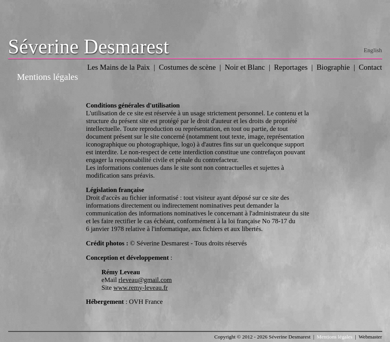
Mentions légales (334, 337)
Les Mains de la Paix (118, 67)
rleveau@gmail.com (145, 280)
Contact (370, 67)
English (373, 50)
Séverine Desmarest (88, 46)
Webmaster (370, 337)
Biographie (333, 67)
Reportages (290, 67)
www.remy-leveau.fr (140, 287)
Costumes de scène (187, 67)
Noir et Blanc (245, 67)
